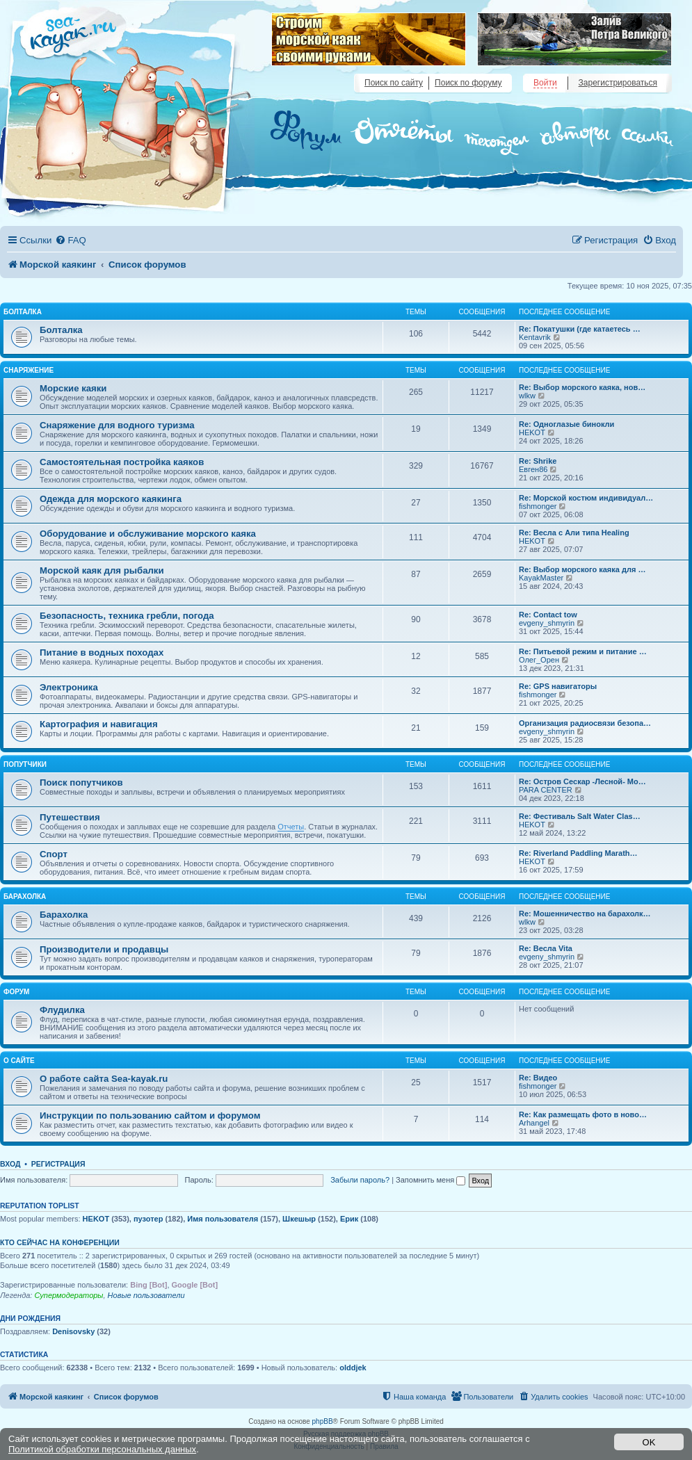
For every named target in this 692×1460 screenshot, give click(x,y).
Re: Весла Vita (545, 948)
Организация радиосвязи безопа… (585, 723)
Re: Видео (538, 1077)
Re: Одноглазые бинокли (566, 424)
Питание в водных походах (101, 652)
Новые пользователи (146, 1295)
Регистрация (58, 1164)
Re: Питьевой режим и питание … (583, 651)
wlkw (527, 395)
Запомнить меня (430, 1180)
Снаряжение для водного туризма (117, 425)
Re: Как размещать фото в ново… (583, 1114)
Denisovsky (73, 1331)
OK (649, 1442)
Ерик (349, 1219)
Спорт (53, 854)
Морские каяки (73, 388)
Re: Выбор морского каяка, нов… (582, 387)
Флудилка (62, 1010)
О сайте (19, 1060)
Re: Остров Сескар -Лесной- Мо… (582, 781)
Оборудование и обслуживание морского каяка (148, 533)
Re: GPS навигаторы (558, 686)
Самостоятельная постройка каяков (122, 462)
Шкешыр (299, 1219)
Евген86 (533, 469)
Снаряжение (28, 370)
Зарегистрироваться (618, 83)
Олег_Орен (539, 660)
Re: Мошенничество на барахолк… (585, 913)
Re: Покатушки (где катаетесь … (580, 329)
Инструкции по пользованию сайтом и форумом (150, 1115)
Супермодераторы (68, 1295)
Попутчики (25, 764)
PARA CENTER (545, 790)
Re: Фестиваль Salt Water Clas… (580, 816)
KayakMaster (541, 578)
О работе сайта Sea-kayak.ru (104, 1078)
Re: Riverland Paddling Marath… (578, 853)
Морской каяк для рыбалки (102, 570)
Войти (545, 83)
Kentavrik (535, 337)
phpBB (322, 1421)
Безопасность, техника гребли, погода (127, 615)
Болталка (22, 312)
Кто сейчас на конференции (60, 1242)
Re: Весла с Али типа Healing (574, 532)
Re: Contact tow (548, 614)
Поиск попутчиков (81, 782)
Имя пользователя (222, 1219)
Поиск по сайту (393, 83)
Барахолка (24, 896)
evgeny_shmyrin (546, 623)
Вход (10, 1164)
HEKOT (532, 432)
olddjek (353, 1367)
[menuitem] (70, 240)
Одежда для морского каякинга (111, 499)
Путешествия (70, 817)
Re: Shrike (537, 461)
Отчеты (290, 826)
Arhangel (534, 1123)
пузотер (148, 1219)
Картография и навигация (99, 724)
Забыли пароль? (359, 1180)
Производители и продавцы (104, 949)
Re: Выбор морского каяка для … (582, 569)
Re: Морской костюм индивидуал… (586, 498)
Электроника (69, 687)
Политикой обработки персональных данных (102, 1449)
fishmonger (537, 506)
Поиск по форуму (468, 83)
